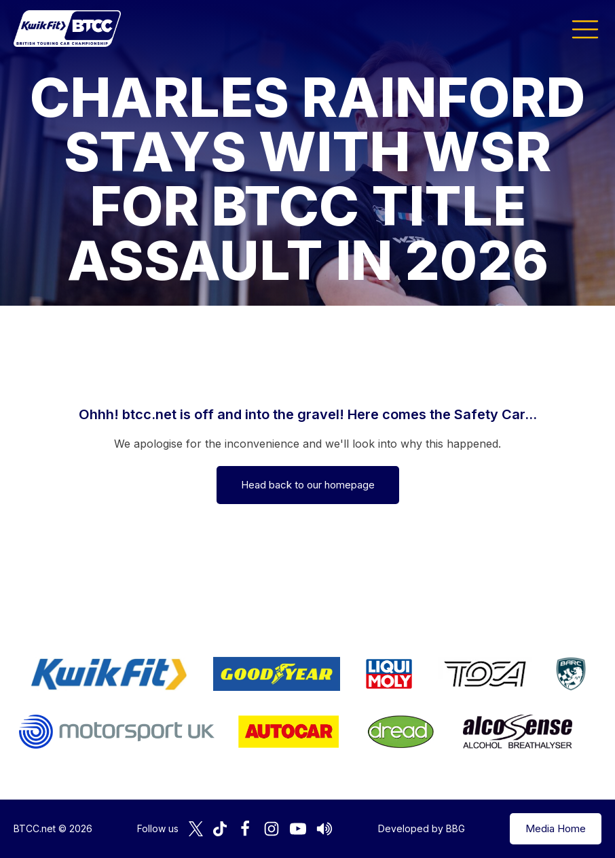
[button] (585, 28)
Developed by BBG (421, 828)
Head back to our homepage (308, 484)
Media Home (555, 828)
